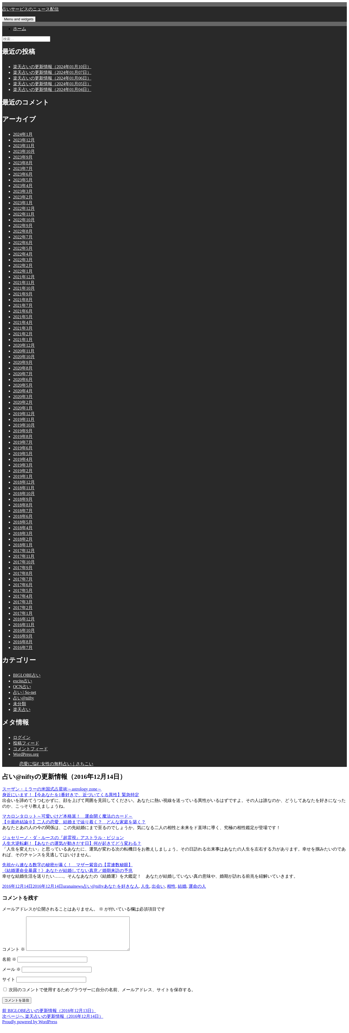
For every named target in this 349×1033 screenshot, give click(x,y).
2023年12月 (24, 140)
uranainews (73, 886)
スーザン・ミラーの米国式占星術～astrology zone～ (52, 789)
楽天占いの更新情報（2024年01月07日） (52, 72)
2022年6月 (23, 242)
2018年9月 (23, 499)
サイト (8, 986)
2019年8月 (23, 436)
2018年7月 (23, 510)
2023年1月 (23, 202)
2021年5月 (23, 316)
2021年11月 (24, 282)
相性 (171, 886)
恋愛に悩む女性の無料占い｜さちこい (56, 763)
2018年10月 (24, 493)
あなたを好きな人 (121, 886)
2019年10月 (24, 425)
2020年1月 (23, 408)
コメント (13, 955)
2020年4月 (23, 391)
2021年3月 (23, 328)
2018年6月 (23, 516)
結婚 (182, 886)
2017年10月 (24, 562)
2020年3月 (23, 396)
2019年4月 (23, 459)
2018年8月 (23, 505)
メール (11, 976)
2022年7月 (23, 237)
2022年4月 (23, 254)
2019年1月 (23, 476)
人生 (145, 886)
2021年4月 (23, 322)
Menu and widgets (18, 19)
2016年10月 (24, 630)
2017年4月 (23, 596)
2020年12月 (24, 345)
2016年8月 (23, 642)
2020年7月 (23, 373)
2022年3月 (23, 259)
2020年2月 (23, 402)
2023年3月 (23, 191)
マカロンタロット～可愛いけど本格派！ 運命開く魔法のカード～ (67, 816)
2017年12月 (24, 550)
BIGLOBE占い (26, 675)
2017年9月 (23, 567)
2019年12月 (24, 413)
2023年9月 (23, 157)
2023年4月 (23, 185)
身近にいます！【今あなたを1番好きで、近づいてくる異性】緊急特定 (70, 794)
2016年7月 (23, 647)
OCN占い (22, 686)
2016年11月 (24, 624)
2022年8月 (23, 231)
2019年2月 (23, 470)
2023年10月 (24, 151)
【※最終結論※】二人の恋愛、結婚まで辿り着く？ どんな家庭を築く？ (74, 822)
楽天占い (21, 709)
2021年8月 (23, 299)
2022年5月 (23, 248)
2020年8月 (23, 368)
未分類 (19, 703)
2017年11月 (24, 556)
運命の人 (197, 886)
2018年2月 (23, 539)
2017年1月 (23, 613)
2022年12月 (24, 208)
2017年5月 (23, 590)
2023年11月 (24, 145)
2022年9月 (23, 225)
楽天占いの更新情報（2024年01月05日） (52, 83)
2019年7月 (23, 442)
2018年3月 (23, 533)
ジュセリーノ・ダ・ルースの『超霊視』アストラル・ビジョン (63, 837)
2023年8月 (23, 162)
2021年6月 (23, 311)
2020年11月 (24, 351)
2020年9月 (23, 362)
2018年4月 (23, 527)
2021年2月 (23, 334)
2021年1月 (23, 339)
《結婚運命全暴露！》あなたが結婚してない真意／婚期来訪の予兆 (67, 870)
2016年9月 (23, 636)
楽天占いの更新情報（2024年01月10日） (52, 66)
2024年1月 (23, 134)
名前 (9, 965)
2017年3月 (23, 602)
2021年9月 (23, 294)
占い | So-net (24, 692)
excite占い (22, 681)
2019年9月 (23, 431)
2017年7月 (23, 579)
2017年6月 (23, 584)
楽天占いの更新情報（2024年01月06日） (52, 78)
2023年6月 (23, 174)
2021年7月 (23, 305)
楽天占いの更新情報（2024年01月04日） (52, 89)
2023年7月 (23, 168)
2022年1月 (23, 271)
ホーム (19, 28)
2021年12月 (24, 277)
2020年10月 (24, 356)
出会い (158, 886)
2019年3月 (23, 465)
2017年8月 (23, 573)
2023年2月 (23, 197)
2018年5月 (23, 522)
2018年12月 (24, 482)
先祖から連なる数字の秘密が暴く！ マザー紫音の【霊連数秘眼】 (67, 864)
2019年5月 (23, 453)
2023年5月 (23, 180)
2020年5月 (23, 385)
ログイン (21, 737)
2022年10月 (24, 220)
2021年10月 (24, 288)
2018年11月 (24, 488)
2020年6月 (23, 379)
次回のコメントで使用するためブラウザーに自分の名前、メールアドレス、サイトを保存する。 (102, 996)
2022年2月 (23, 265)
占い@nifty (23, 698)
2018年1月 (23, 545)
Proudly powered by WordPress (29, 1028)
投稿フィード (26, 743)
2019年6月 (23, 448)
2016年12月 (24, 619)
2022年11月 (24, 214)
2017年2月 (23, 607)
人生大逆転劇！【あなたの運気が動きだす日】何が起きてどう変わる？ (71, 843)
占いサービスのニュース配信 (30, 9)
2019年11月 (24, 419)
